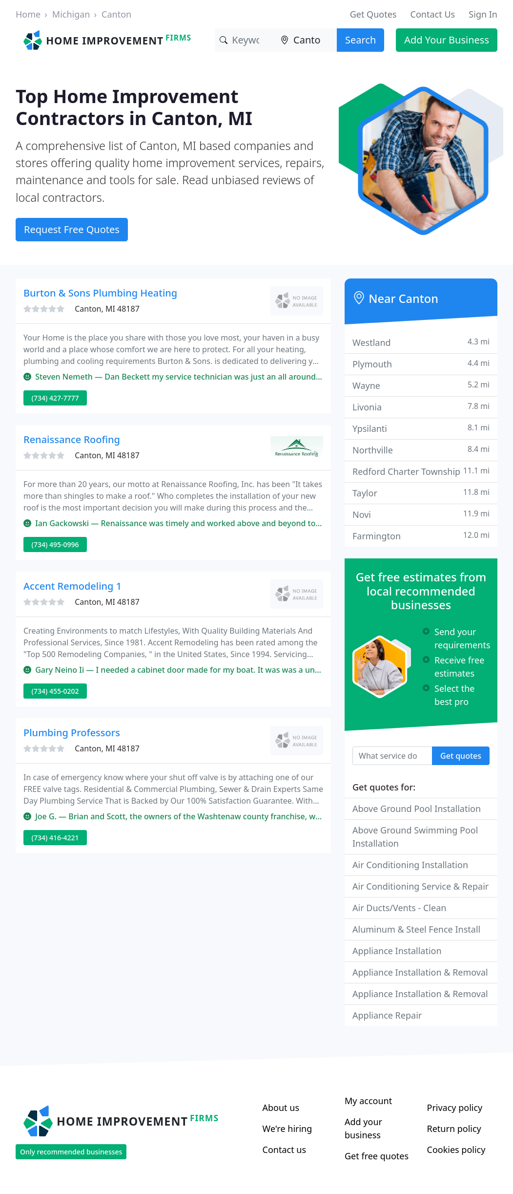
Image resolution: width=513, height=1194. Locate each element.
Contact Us (432, 14)
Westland (421, 342)
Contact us (285, 1149)
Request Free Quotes (72, 229)
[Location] (306, 40)
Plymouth (421, 364)
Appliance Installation (397, 951)
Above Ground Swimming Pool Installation (415, 836)
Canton (116, 14)
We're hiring (287, 1128)
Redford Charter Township (421, 471)
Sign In (483, 14)
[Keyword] (245, 40)
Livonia (421, 407)
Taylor (421, 493)
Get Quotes (373, 14)
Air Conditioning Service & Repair (420, 886)
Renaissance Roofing (71, 439)
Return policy (454, 1128)
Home (28, 14)
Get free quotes (377, 1156)
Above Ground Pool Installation (416, 808)
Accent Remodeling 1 (72, 586)
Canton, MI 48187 (107, 308)
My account (368, 1101)
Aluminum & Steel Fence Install (416, 929)
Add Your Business (446, 39)
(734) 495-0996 (55, 544)
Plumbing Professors (71, 732)
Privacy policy (455, 1107)
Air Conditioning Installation (410, 865)
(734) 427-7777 (55, 398)
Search (360, 39)
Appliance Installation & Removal (420, 972)
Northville (421, 450)
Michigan (71, 14)
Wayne (421, 385)
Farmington (421, 536)
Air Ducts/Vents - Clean (399, 908)
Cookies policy (456, 1149)
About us (281, 1107)
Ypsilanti (421, 428)
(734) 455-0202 (55, 691)
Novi (421, 514)
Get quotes (460, 755)
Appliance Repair (387, 1015)
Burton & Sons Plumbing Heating (100, 292)
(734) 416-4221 (55, 837)
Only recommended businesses (71, 1151)
